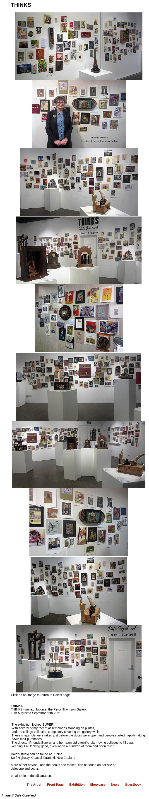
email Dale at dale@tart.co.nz (32, 776)
